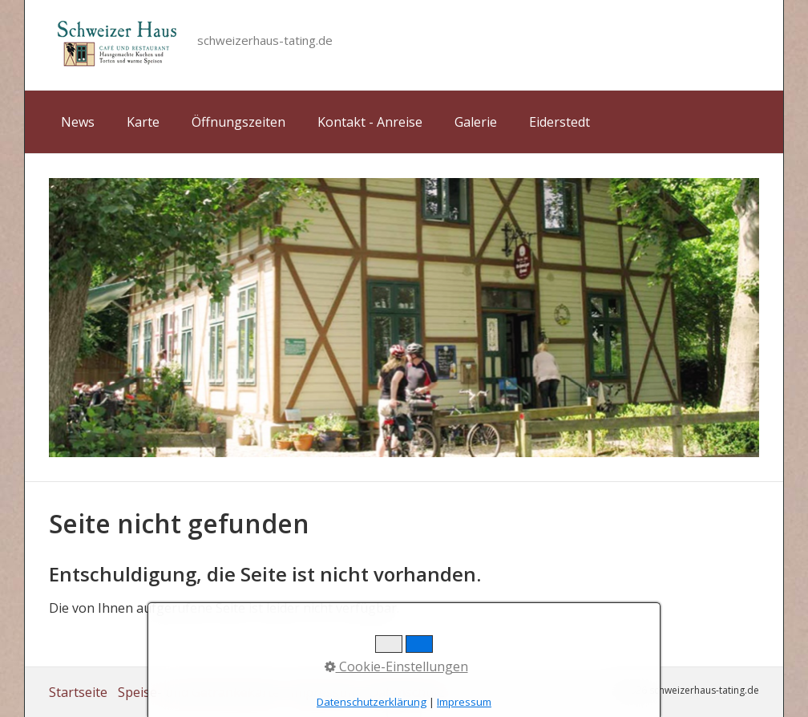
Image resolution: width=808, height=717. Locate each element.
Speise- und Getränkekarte (199, 692)
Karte (143, 122)
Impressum (324, 692)
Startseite (78, 692)
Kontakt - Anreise (369, 122)
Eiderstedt (559, 122)
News (78, 122)
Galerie (475, 122)
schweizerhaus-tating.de (265, 40)
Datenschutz (407, 692)
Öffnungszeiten (238, 122)
